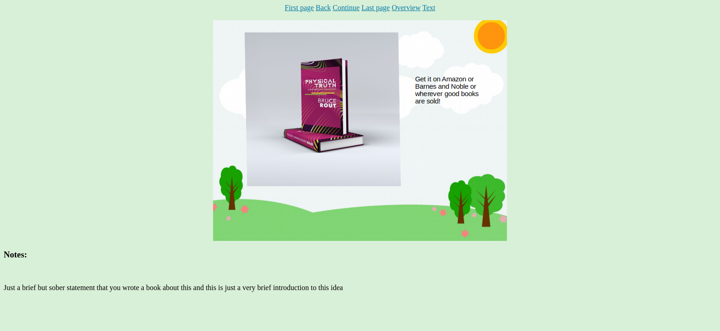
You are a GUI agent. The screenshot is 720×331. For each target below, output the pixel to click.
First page (299, 7)
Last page (375, 7)
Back (323, 7)
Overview (406, 7)
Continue (346, 7)
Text (428, 7)
